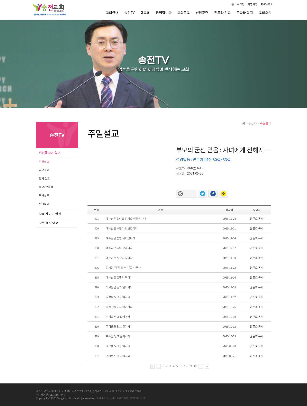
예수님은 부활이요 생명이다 (122, 228)
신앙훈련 (202, 12)
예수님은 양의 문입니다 (119, 248)
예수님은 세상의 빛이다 (119, 258)
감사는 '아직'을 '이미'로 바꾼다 (123, 267)
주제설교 (44, 203)
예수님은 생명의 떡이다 (119, 277)
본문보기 (189, 194)
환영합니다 (164, 12)
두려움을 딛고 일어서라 (119, 326)
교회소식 (265, 12)
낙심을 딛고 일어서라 (118, 317)
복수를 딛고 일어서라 (118, 336)
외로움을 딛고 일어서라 (119, 287)
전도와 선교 (222, 12)
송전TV (129, 12)
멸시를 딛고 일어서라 (118, 356)
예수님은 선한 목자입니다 (120, 238)
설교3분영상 (46, 186)
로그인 (241, 4)
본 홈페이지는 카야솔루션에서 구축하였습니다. (121, 398)
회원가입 (252, 4)
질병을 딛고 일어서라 (118, 297)
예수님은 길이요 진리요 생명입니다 (126, 218)
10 (195, 366)
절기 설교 (44, 178)
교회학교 (183, 12)
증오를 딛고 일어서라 (118, 346)
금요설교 (44, 169)
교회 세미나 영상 (50, 213)
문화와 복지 (245, 12)
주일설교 (44, 161)
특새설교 (44, 195)
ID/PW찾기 (267, 4)
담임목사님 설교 (49, 152)
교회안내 (112, 12)
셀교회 (145, 12)
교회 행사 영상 (48, 222)
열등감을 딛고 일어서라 (119, 307)
